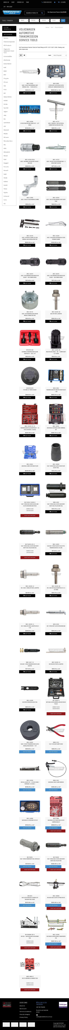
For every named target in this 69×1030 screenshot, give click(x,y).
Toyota (5, 192)
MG (4, 144)
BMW (5, 71)
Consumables (8, 56)
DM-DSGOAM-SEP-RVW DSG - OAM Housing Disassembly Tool (30, 936)
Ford (5, 89)
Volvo (5, 200)
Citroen (6, 82)
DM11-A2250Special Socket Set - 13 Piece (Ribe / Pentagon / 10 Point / (30, 782)
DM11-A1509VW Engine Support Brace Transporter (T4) (56, 936)
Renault (6, 170)
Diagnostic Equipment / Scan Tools (9, 50)
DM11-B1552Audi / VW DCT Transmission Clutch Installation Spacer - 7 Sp (30, 744)
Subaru (6, 181)
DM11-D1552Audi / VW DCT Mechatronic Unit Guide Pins (55, 199)
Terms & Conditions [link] (25, 1011)
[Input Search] (32, 13)
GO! (63, 20)
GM (4, 93)
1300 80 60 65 (46, 2)
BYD (5, 75)
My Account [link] (23, 1008)
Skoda (5, 178)
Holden (6, 100)
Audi (5, 67)
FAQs (27, 2)
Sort (50, 55)
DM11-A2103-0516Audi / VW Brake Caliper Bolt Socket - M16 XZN (29, 161)
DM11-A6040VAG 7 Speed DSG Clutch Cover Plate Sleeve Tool (56, 465)
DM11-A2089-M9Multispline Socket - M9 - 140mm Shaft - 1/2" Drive (56, 351)
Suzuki (5, 185)
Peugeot (6, 163)
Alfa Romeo (7, 60)
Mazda (5, 133)
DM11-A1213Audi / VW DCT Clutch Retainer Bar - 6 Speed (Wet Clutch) (56, 161)
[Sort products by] (59, 55)
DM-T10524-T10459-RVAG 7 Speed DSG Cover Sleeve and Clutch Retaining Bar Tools (29, 504)
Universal (6, 196)
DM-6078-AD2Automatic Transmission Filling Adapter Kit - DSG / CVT (30, 351)
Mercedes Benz (8, 141)
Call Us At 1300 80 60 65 (42, 1011)
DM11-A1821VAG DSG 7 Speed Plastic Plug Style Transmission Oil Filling (56, 546)
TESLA (5, 189)
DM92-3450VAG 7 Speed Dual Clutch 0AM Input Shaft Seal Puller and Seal (56, 504)
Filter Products (7, 28)
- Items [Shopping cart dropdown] (61, 2)
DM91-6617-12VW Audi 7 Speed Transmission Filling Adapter (29, 664)
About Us (6, 2)
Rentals (6, 38)
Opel (5, 159)
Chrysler (6, 78)
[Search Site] (42, 13)
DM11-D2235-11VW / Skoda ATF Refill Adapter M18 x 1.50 (30, 625)
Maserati (6, 130)
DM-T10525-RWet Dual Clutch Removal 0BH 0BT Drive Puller (56, 702)
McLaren (6, 137)
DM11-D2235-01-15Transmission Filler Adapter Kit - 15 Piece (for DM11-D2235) (30, 427)
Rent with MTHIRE (29, 515)
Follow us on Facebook (41, 1003)
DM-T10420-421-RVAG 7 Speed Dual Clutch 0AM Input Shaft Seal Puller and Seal (30, 546)
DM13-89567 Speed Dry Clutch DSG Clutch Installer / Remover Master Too (56, 85)
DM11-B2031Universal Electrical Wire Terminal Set (56, 427)
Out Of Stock (27, 752)
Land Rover (7, 122)
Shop (13, 2)
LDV (5, 126)
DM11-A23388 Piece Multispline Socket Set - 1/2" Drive (30, 123)
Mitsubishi (7, 152)
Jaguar (6, 111)
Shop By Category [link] (25, 1014)
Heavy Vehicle (7, 97)
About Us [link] (22, 1006)
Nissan (6, 156)
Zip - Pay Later (8, 7)
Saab (5, 174)
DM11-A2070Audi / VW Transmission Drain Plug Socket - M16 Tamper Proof (30, 275)
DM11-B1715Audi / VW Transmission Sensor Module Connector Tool (30, 313)
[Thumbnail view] (21, 55)
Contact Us (20, 2)
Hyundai (6, 108)
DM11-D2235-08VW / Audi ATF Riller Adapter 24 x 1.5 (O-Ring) (56, 587)
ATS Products (7, 45)
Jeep (5, 115)
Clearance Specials (9, 42)
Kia (4, 119)
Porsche (6, 167)
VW (4, 203)
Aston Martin (7, 64)
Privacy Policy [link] (24, 1017)
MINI (5, 148)
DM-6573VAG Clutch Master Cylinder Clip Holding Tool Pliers (30, 897)
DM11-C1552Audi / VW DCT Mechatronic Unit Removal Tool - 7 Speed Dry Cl (30, 85)
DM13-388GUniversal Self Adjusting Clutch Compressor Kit (56, 820)
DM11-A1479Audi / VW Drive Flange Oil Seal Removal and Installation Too (30, 237)
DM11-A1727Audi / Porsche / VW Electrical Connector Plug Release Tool (56, 123)
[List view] (24, 55)
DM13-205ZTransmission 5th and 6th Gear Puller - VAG (56, 389)
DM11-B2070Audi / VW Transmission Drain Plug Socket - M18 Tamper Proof (56, 275)
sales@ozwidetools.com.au (43, 1016)
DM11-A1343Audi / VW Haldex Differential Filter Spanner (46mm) (56, 237)
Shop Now (27, 93)
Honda (5, 104)
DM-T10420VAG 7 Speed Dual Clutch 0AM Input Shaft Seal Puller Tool (56, 858)
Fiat (5, 86)
